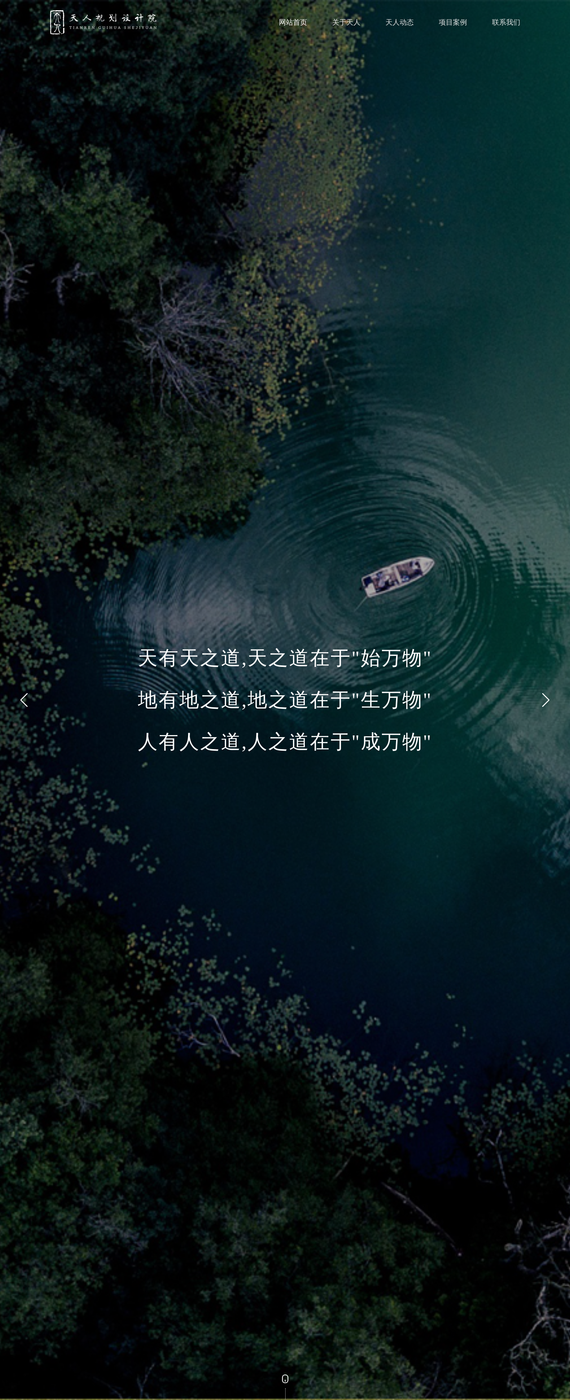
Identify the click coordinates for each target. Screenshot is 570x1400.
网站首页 (293, 22)
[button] (24, 700)
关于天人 (346, 22)
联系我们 (506, 22)
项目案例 (453, 22)
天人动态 (399, 22)
